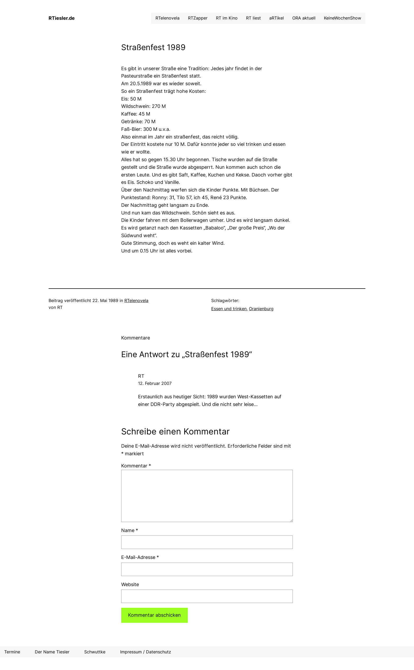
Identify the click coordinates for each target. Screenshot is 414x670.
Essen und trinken (229, 308)
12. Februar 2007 (155, 383)
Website (130, 584)
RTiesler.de (62, 18)
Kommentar (136, 465)
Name (129, 530)
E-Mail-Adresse (140, 557)
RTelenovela (136, 300)
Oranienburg (261, 308)
